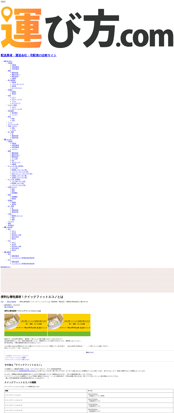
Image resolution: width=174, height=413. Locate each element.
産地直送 (11, 227)
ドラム (14, 103)
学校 (13, 219)
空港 (13, 129)
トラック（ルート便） (19, 186)
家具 (9, 118)
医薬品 (14, 200)
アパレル (11, 223)
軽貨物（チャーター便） (20, 171)
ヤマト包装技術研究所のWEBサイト (26, 368)
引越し (10, 215)
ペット (10, 124)
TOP (2, 299)
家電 (13, 192)
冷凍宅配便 (15, 70)
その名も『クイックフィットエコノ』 (17, 353)
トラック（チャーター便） (20, 173)
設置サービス (12, 188)
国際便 (7, 253)
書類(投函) (15, 74)
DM (13, 162)
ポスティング (16, 163)
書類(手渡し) (16, 76)
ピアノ (14, 99)
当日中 (14, 234)
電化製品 (11, 112)
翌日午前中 (15, 238)
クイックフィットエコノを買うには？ (17, 357)
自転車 (14, 87)
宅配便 (10, 64)
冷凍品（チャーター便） (20, 179)
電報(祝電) (15, 137)
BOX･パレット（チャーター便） (22, 175)
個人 (9, 230)
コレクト (15, 150)
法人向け (8, 141)
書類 (9, 72)
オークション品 (13, 125)
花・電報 (11, 133)
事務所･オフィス (17, 217)
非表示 (91, 350)
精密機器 (15, 194)
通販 (9, 225)
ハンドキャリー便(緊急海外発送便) (23, 259)
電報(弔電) (15, 139)
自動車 (14, 83)
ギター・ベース (17, 101)
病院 (13, 221)
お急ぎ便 (8, 228)
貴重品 (10, 91)
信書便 (14, 80)
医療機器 (15, 198)
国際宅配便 (15, 257)
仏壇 (13, 122)
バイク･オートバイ (18, 85)
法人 (9, 242)
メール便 (15, 160)
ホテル (14, 131)
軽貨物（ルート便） (18, 185)
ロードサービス (17, 89)
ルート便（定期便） (14, 181)
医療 (9, 196)
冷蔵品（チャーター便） (20, 177)
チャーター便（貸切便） (16, 167)
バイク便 (15, 169)
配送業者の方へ (6, 264)
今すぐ (14, 232)
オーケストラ (16, 104)
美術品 (14, 95)
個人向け (8, 62)
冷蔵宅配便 (15, 68)
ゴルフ (14, 108)
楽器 (9, 97)
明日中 (14, 240)
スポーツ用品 (12, 106)
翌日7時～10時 (16, 236)
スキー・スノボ (17, 110)
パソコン (15, 116)
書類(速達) (15, 78)
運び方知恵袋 (11, 299)
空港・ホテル (12, 127)
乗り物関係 (11, 82)
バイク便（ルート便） (19, 183)
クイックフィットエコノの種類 (15, 355)
